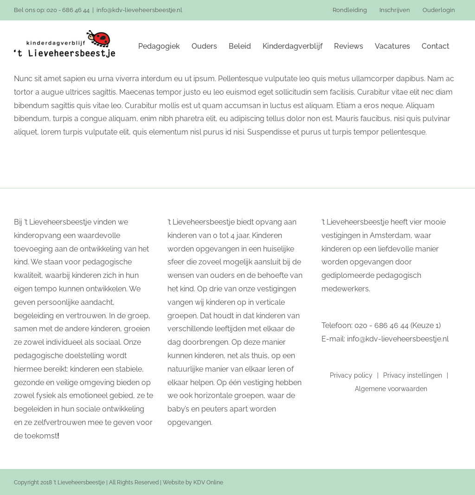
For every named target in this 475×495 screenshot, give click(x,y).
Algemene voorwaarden (391, 388)
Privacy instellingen (412, 375)
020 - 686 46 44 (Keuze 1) (397, 325)
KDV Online (208, 482)
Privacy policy (351, 375)
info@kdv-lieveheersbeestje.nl (139, 9)
